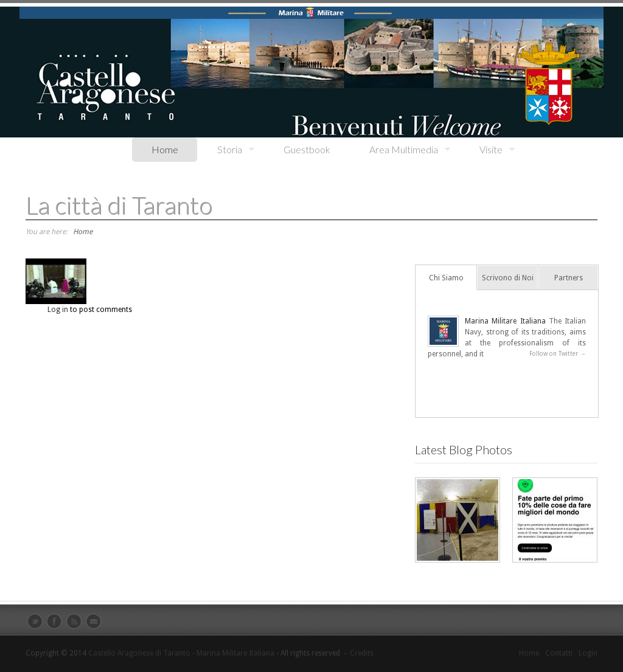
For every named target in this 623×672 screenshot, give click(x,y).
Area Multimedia (400, 150)
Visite (487, 150)
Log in (57, 309)
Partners (568, 278)
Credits (362, 653)
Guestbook (307, 149)
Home (164, 149)
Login (588, 653)
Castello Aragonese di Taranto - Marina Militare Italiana (181, 653)
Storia (226, 150)
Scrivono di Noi (508, 278)
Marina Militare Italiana (505, 321)
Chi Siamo (446, 278)
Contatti (559, 653)
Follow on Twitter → (557, 353)
